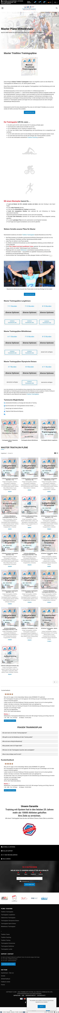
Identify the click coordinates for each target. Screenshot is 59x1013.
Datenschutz (41, 995)
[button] (34, 2)
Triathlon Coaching (32, 137)
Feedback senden (5, 981)
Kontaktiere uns (29, 294)
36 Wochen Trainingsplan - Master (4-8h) (49, 629)
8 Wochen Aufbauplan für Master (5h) (10, 665)
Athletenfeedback (5, 979)
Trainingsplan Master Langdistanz (49, 440)
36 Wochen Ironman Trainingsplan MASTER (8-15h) (29, 591)
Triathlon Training (5, 940)
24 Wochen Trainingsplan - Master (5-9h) (49, 554)
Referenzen (24, 250)
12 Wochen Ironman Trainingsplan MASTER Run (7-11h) (49, 479)
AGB (23, 995)
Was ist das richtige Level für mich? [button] (12, 754)
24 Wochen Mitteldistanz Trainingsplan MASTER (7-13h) (29, 554)
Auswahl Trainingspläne (12, 321)
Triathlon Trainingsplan (28, 234)
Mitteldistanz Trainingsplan (8, 926)
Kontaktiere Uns (29, 112)
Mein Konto (29, 2)
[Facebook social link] (25, 1002)
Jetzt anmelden (29, 884)
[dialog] (41, 1004)
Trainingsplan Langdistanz (8, 914)
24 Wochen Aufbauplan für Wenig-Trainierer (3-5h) (29, 516)
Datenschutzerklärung (34, 881)
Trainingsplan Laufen (6, 949)
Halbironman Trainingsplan (8, 917)
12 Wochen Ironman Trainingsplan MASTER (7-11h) (10, 479)
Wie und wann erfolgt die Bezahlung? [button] (12, 741)
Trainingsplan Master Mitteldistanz (29, 440)
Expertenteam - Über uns (7, 973)
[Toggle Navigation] (2, 8)
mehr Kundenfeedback (10, 720)
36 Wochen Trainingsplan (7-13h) (29, 628)
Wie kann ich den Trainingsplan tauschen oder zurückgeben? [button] (18, 750)
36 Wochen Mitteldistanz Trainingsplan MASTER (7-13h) (10, 629)
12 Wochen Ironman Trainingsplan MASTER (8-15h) (29, 479)
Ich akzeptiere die (29, 881)
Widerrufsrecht (31, 995)
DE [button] (49, 2)
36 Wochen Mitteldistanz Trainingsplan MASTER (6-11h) (49, 591)
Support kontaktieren (8, 964)
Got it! (41, 1006)
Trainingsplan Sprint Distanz (8, 923)
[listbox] (55, 682)
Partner (3, 984)
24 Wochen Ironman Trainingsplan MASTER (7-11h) (49, 516)
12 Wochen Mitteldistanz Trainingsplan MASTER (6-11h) (10, 516)
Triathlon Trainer (5, 934)
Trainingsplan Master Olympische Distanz (10, 441)
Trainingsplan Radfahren (7, 946)
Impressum (17, 995)
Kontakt (3, 976)
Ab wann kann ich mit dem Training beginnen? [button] (15, 733)
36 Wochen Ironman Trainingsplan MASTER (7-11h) (10, 591)
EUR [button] (55, 2)
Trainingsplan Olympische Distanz (10, 920)
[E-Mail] (29, 878)
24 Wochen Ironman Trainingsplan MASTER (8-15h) (10, 554)
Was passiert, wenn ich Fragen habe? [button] (12, 745)
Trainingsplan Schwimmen (8, 943)
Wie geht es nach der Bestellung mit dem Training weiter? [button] (18, 737)
